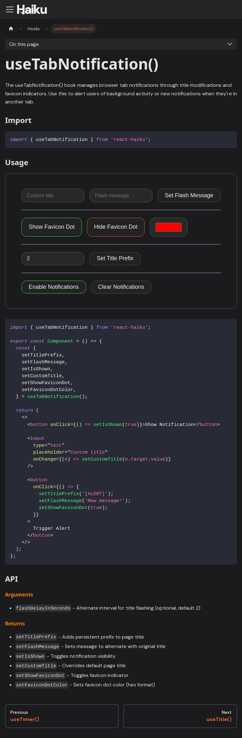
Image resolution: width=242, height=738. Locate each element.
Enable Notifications (54, 287)
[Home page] (11, 29)
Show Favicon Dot (52, 227)
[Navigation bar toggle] (9, 9)
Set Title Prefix (115, 258)
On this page (24, 44)
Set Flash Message (189, 195)
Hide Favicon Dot (115, 227)
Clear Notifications (121, 287)
